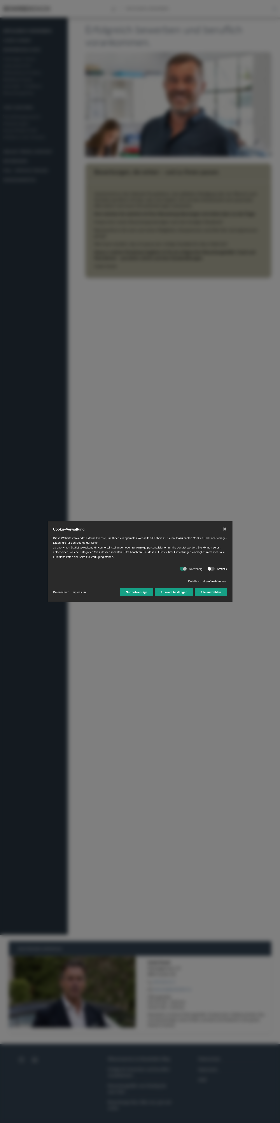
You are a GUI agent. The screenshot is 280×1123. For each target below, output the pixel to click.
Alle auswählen (211, 592)
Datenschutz (61, 592)
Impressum (79, 592)
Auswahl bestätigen (174, 592)
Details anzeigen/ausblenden (207, 581)
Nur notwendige (136, 592)
